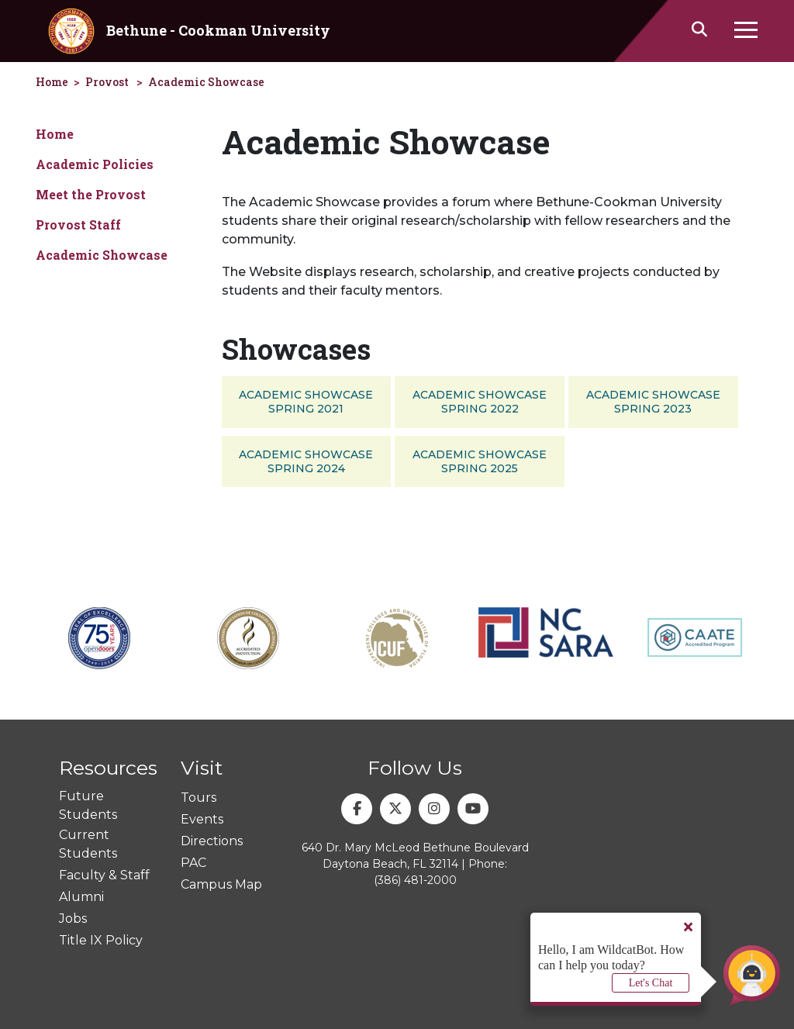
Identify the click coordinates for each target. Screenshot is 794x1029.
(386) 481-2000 (415, 880)
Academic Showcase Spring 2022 (480, 402)
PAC (193, 862)
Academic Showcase (206, 81)
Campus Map (221, 884)
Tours (198, 797)
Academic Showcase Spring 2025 (480, 461)
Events (202, 819)
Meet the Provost (91, 194)
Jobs (73, 918)
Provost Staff (78, 224)
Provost (107, 81)
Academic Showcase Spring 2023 (653, 402)
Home (55, 133)
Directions (212, 841)
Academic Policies (95, 164)
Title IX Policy (101, 940)
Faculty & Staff (104, 875)
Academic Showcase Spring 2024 (306, 461)
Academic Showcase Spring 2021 (306, 402)
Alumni (81, 896)
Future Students (88, 805)
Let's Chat (651, 983)
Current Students (88, 844)
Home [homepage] (52, 81)
